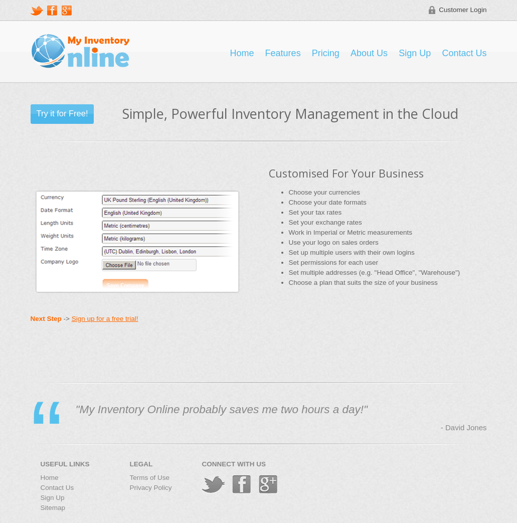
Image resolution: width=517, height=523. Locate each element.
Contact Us (464, 53)
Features (283, 53)
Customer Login (462, 10)
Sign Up (415, 53)
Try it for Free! (62, 113)
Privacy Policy (151, 487)
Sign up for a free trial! (105, 318)
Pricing (325, 53)
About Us (369, 53)
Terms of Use (150, 477)
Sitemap (53, 507)
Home (242, 53)
